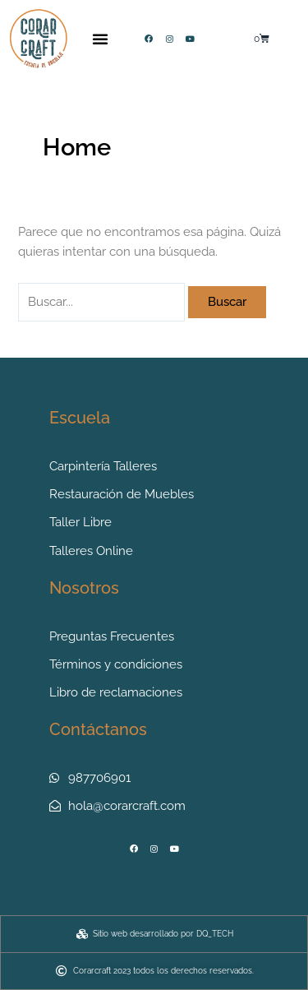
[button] (100, 38)
